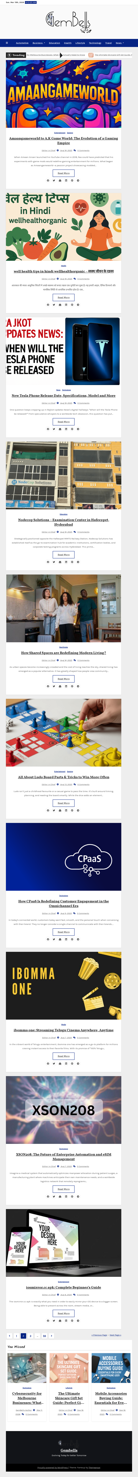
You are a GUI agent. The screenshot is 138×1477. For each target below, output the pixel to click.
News (120, 43)
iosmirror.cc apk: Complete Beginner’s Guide (63, 1285)
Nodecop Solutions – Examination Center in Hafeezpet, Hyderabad (63, 520)
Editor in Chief (46, 149)
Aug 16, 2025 (66, 529)
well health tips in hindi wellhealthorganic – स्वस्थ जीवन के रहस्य (64, 269)
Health (67, 43)
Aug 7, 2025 (66, 1035)
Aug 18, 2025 (66, 149)
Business (39, 43)
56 (44, 1335)
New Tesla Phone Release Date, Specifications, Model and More (63, 393)
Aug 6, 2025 (66, 1292)
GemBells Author (21, 1410)
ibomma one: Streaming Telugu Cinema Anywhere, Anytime (64, 1027)
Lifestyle (80, 43)
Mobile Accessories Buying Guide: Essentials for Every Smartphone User (110, 1400)
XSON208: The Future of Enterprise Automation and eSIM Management (63, 1154)
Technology (95, 43)
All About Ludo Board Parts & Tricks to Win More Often (63, 774)
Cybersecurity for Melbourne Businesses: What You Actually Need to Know (27, 1402)
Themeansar (94, 1467)
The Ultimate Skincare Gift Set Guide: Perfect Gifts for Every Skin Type (69, 1400)
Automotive (22, 43)
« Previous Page (99, 1335)
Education (54, 43)
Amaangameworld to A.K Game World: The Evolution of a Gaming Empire (63, 139)
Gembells (69, 1450)
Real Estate (63, 645)
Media (63, 1022)
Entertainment (59, 131)
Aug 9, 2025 (66, 911)
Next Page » (115, 1335)
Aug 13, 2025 (66, 782)
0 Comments (83, 149)
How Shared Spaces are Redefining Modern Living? (63, 650)
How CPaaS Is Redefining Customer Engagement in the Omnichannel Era (63, 901)
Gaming (70, 131)
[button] (7, 43)
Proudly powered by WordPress (52, 1467)
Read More (64, 171)
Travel (108, 43)
